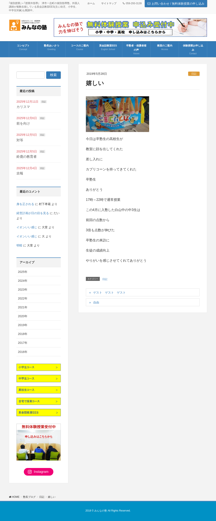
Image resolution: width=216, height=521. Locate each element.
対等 (19, 140)
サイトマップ (108, 3)
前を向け (23, 123)
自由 (96, 302)
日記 (193, 73)
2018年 (22, 334)
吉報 (19, 173)
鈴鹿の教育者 (26, 156)
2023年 (22, 289)
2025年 (22, 271)
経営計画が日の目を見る (32, 213)
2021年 (22, 307)
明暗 (19, 245)
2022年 (22, 298)
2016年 (22, 352)
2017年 (22, 342)
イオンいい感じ (26, 227)
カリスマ (23, 107)
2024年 (22, 280)
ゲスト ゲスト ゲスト (109, 292)
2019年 (22, 325)
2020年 (22, 316)
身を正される (25, 204)
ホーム (91, 3)
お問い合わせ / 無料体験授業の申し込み (175, 3)
